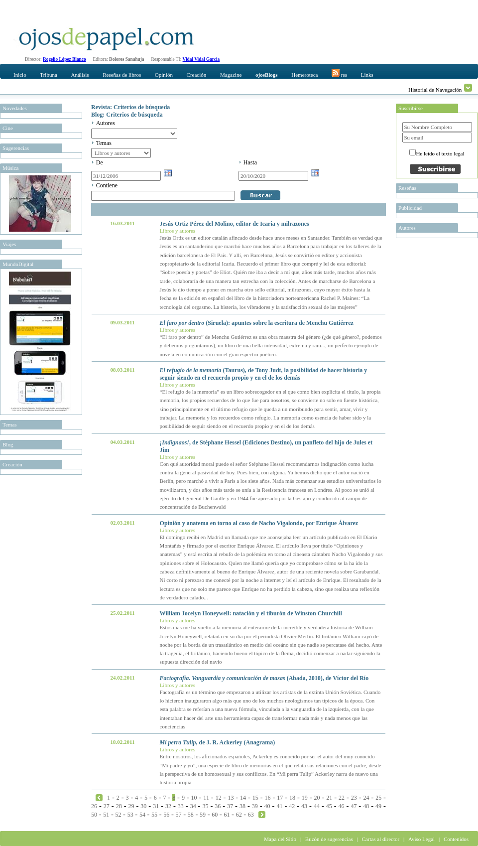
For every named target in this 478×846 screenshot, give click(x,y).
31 (156, 806)
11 (206, 797)
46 (342, 806)
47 (354, 806)
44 (317, 806)
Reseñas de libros (122, 75)
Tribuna (48, 75)
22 (342, 797)
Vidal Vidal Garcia (201, 59)
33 (181, 806)
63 (251, 814)
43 (304, 806)
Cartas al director (380, 839)
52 (118, 814)
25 (378, 797)
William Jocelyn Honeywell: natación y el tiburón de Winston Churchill (251, 613)
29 (131, 806)
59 (203, 814)
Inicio (19, 75)
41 (279, 806)
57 (179, 814)
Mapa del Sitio (280, 839)
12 (219, 797)
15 (255, 797)
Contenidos (456, 839)
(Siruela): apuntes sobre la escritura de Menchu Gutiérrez (257, 322)
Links (367, 75)
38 (242, 806)
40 (267, 806)
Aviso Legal (421, 839)
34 (193, 806)
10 (194, 797)
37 (230, 806)
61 (227, 814)
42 (292, 806)
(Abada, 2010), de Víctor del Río (264, 678)
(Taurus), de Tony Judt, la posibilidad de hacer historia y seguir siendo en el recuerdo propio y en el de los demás (263, 374)
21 (329, 797)
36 (218, 806)
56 (166, 814)
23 (354, 797)
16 (268, 797)
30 (143, 806)
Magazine (230, 75)
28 (119, 806)
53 (130, 814)
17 (280, 797)
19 (305, 797)
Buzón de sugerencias (329, 839)
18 (292, 797)
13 (231, 797)
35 (205, 806)
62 (239, 814)
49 (378, 806)
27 (107, 806)
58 (191, 814)
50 (94, 814)
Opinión (164, 75)
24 (366, 797)
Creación (197, 75)
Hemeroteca (304, 75)
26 (94, 806)
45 (329, 806)
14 (243, 797)
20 (317, 797)
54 (142, 814)
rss (339, 73)
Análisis (80, 75)
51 (106, 814)
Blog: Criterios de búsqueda (127, 114)
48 (366, 806)
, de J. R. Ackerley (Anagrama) (217, 742)
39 (255, 806)
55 (154, 814)
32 (168, 806)
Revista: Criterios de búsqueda (130, 107)
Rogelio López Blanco (64, 59)
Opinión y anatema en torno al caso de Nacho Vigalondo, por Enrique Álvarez (259, 523)
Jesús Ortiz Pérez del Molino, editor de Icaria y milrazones (234, 223)
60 (215, 814)
